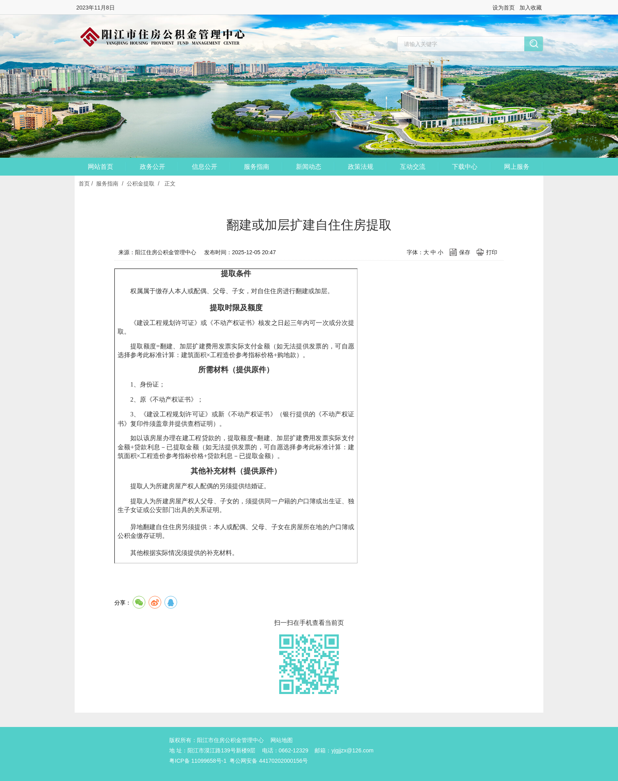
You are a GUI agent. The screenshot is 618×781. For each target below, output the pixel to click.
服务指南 (256, 166)
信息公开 (204, 166)
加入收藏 (531, 7)
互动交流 (412, 166)
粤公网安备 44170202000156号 (269, 761)
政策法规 (360, 166)
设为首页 (503, 7)
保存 (464, 252)
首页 (84, 183)
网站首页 (100, 166)
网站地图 (281, 740)
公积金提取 (140, 183)
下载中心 (464, 166)
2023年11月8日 (95, 7)
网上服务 (516, 166)
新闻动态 (308, 166)
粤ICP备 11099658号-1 (197, 761)
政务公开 (152, 166)
